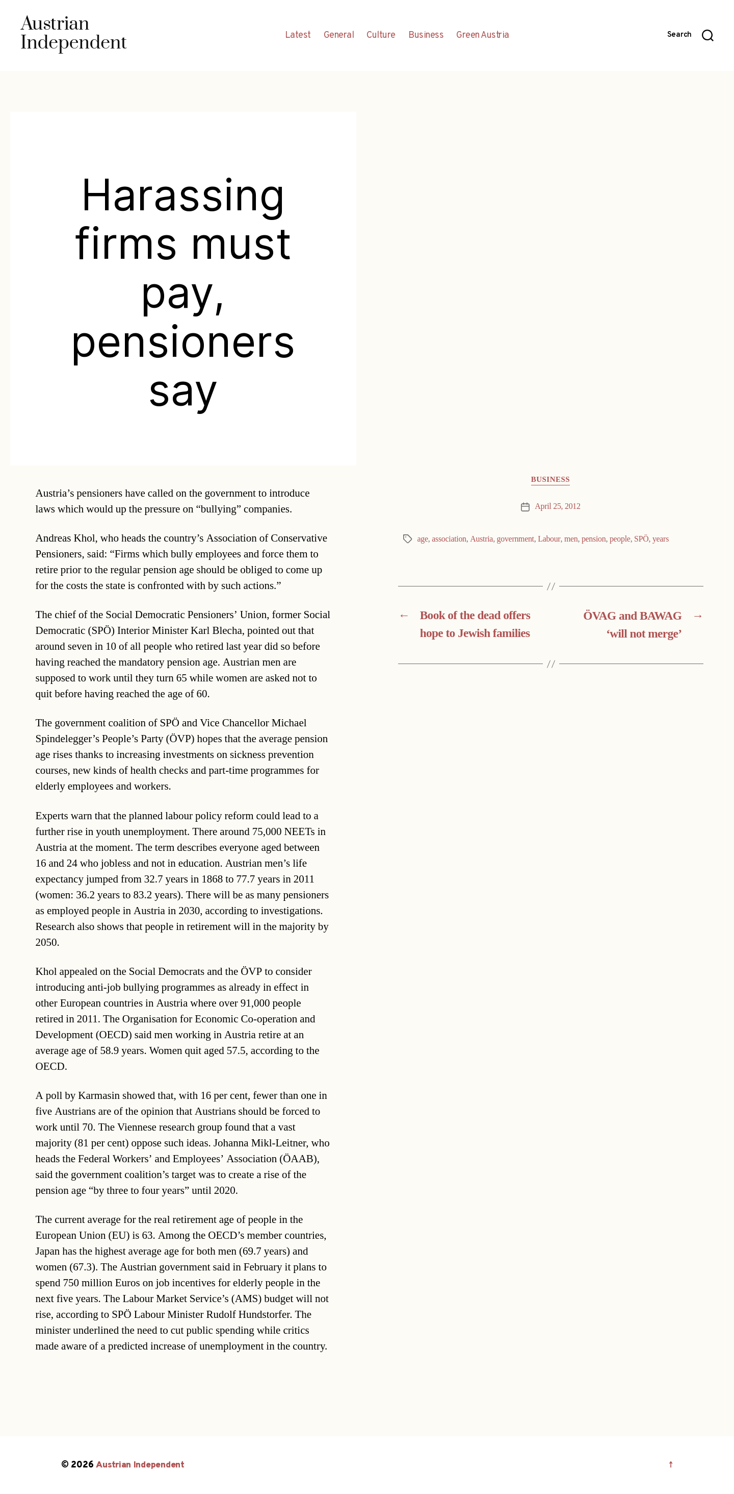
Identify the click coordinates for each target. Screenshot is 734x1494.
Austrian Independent (141, 1465)
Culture (381, 35)
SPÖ (642, 539)
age (422, 539)
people (621, 539)
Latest (298, 35)
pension (595, 539)
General (339, 35)
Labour (550, 539)
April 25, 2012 (558, 507)
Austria (481, 539)
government (516, 539)
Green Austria (482, 35)
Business (425, 35)
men (572, 539)
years (661, 539)
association (449, 539)
